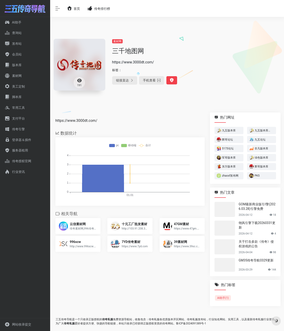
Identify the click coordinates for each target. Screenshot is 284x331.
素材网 (117, 41)
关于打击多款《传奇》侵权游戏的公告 (256, 244)
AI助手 (223, 298)
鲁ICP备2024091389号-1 (191, 323)
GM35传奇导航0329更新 (256, 260)
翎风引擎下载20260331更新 (257, 225)
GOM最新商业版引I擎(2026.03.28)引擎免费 (257, 206)
